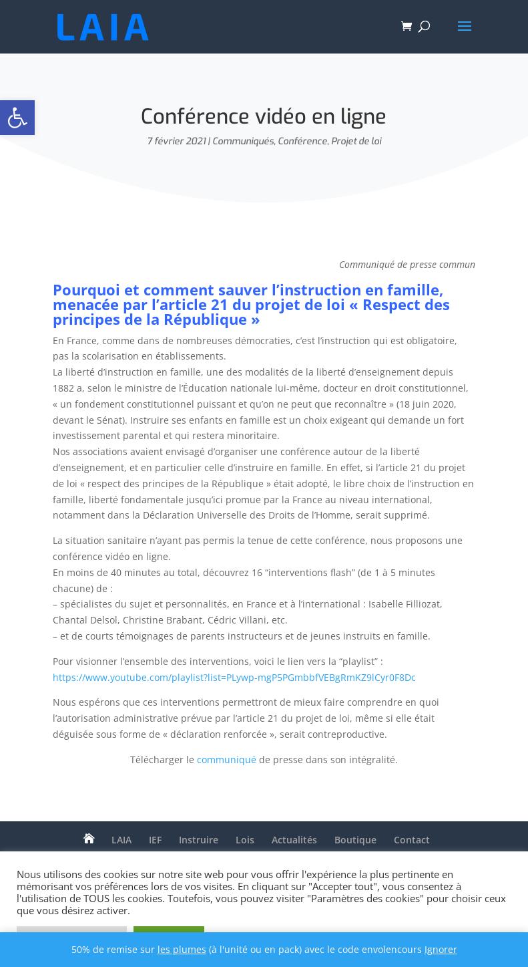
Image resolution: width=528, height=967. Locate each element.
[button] (17, 117)
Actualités (294, 839)
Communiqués (243, 141)
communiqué (226, 759)
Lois (245, 839)
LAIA (121, 839)
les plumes (182, 949)
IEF (155, 839)
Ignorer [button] (441, 949)
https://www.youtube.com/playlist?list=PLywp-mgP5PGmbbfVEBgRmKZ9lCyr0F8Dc (234, 677)
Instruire (198, 839)
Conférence (302, 141)
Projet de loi (356, 141)
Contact (412, 839)
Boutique (355, 839)
